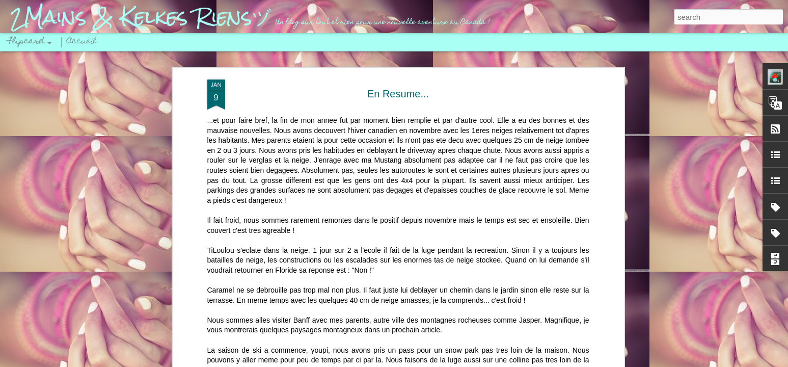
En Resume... (398, 93)
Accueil (81, 41)
